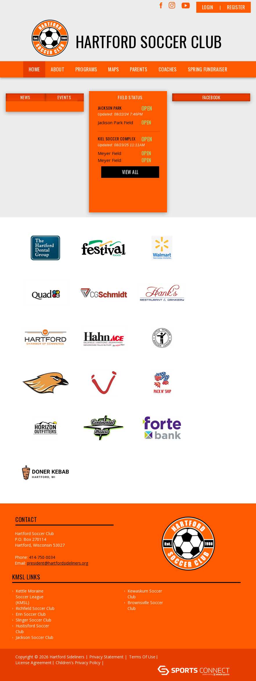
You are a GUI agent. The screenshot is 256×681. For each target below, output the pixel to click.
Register (236, 7)
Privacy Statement (106, 657)
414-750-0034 (42, 557)
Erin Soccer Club (31, 614)
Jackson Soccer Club (34, 637)
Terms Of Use (142, 657)
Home (34, 69)
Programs (86, 69)
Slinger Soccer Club (33, 620)
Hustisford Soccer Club (32, 628)
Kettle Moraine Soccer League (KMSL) (29, 596)
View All (130, 172)
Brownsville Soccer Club (145, 605)
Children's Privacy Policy (78, 662)
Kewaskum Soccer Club (145, 593)
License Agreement (33, 662)
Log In (113, 662)
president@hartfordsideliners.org (57, 563)
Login (207, 7)
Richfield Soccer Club (35, 608)
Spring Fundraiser (207, 69)
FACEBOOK (211, 97)
